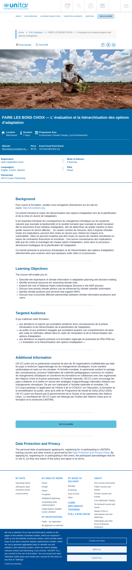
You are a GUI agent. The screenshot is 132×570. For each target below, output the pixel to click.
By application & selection (52, 525)
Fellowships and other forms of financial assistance (103, 521)
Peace (44, 483)
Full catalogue (78, 509)
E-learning (72, 490)
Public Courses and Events (105, 487)
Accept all (97, 558)
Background (31, 16)
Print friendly (25, 45)
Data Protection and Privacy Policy (90, 452)
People (44, 487)
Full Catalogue (36, 32)
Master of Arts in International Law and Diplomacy (103, 511)
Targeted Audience (72, 16)
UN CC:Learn (106, 16)
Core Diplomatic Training (104, 498)
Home (21, 32)
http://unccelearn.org (34, 208)
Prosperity (46, 494)
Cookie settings (97, 541)
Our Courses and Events (104, 483)
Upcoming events (23, 483)
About (19, 16)
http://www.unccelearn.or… (15, 149)
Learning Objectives (50, 16)
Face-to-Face (73, 494)
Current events (22, 494)
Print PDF (43, 45)
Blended (71, 486)
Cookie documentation (13, 564)
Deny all (97, 549)
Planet (44, 491)
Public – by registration (51, 522)
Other (70, 498)
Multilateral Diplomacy (51, 498)
